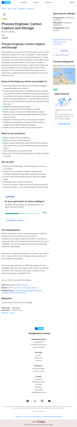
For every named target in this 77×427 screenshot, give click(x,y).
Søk (14, 9)
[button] (4, 14)
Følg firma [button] (64, 51)
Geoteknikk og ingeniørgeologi (25, 290)
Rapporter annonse (8, 313)
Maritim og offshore (14, 288)
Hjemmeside (57, 44)
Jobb (9, 9)
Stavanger (30, 9)
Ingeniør (39, 290)
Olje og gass (26, 288)
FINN (3, 9)
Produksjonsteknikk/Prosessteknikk (14, 293)
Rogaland (21, 9)
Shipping (34, 288)
